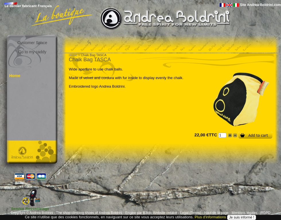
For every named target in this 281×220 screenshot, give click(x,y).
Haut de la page (216, 213)
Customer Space (32, 42)
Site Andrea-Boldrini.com (260, 5)
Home (14, 75)
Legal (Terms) (190, 213)
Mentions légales (244, 213)
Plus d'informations (210, 217)
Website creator (165, 213)
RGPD (265, 213)
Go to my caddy (32, 52)
